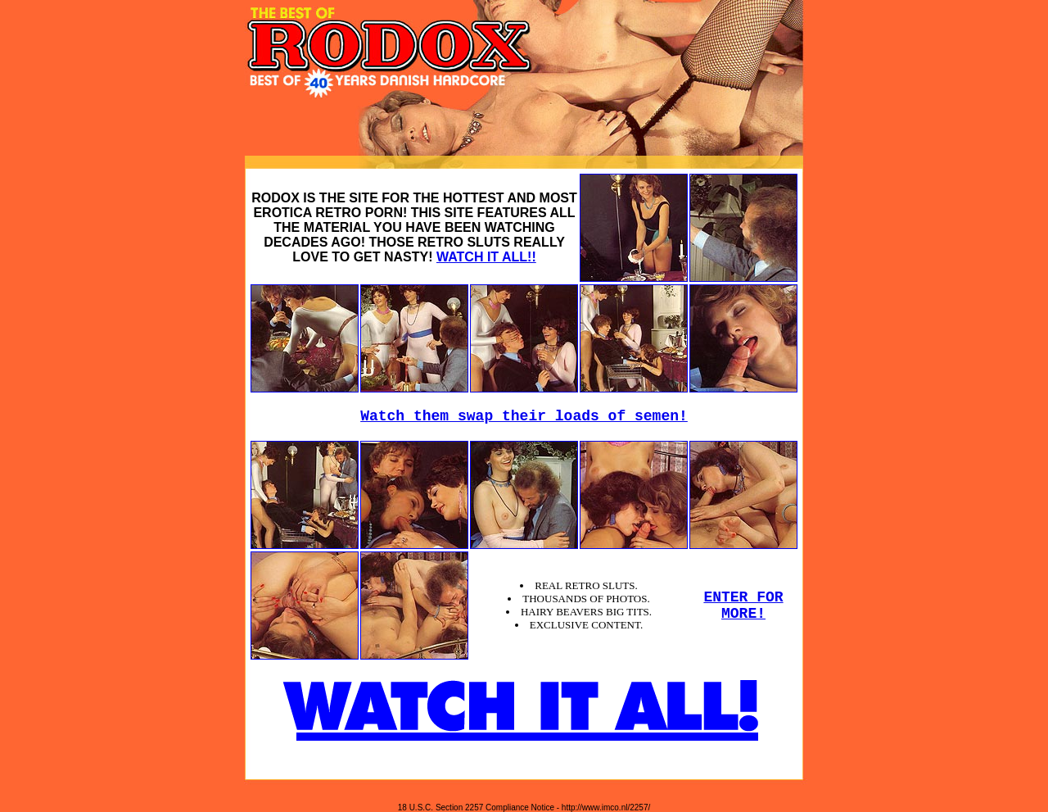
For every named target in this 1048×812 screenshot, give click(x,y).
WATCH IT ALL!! (486, 257)
